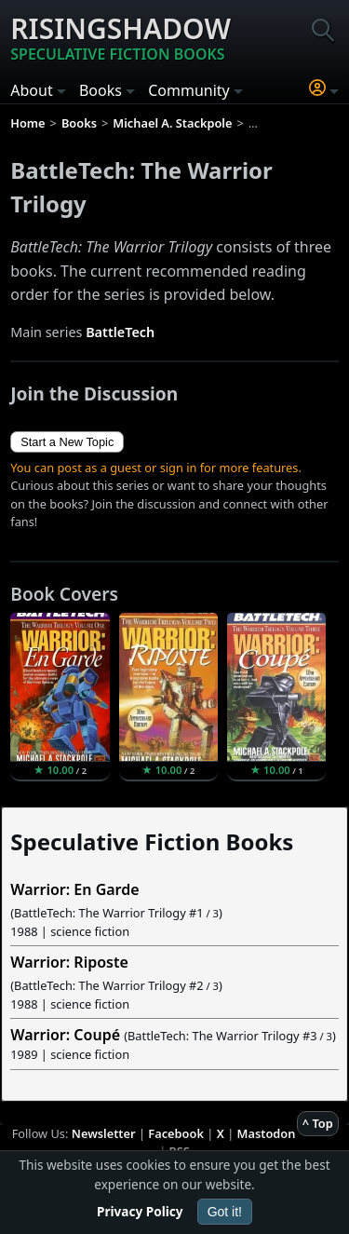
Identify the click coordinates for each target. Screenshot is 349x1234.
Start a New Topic (67, 442)
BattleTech (120, 332)
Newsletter (104, 1133)
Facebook (176, 1133)
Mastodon (266, 1133)
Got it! (225, 1211)
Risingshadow (120, 37)
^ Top (317, 1123)
